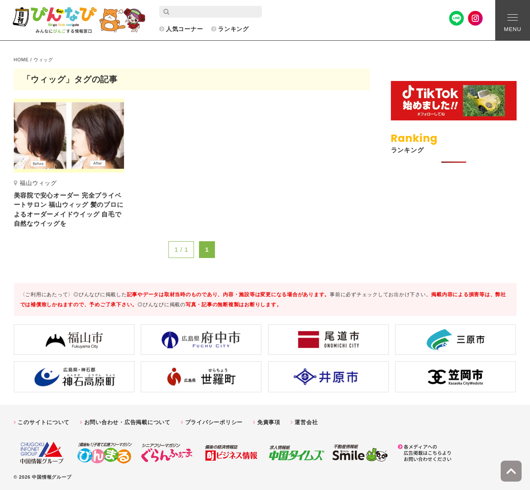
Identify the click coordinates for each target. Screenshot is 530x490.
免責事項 (268, 422)
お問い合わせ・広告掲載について (127, 422)
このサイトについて (44, 422)
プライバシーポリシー (214, 422)
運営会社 (306, 422)
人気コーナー (184, 29)
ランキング (233, 29)
